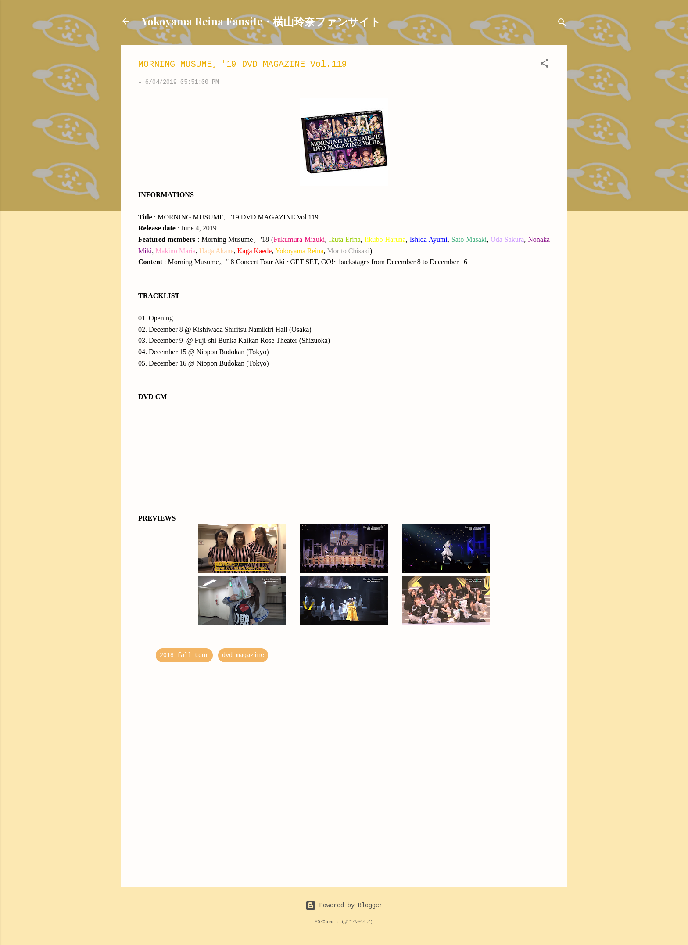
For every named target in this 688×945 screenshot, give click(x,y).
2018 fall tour (184, 655)
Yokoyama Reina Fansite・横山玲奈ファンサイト (261, 21)
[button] (544, 65)
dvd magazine (243, 655)
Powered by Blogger (344, 905)
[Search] (562, 24)
